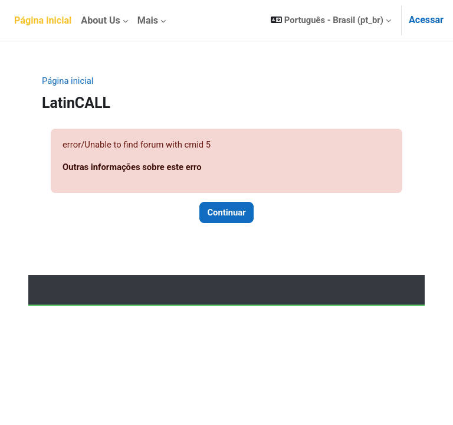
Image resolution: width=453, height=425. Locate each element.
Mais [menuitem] (147, 20)
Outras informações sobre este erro (132, 167)
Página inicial (67, 81)
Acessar (426, 19)
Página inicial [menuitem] (42, 20)
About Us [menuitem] (100, 20)
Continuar (226, 212)
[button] (331, 20)
